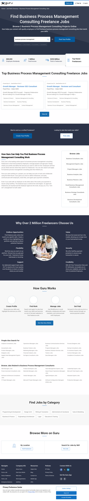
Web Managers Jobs (6, 368)
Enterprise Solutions (6, 482)
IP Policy (47, 469)
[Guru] (7, 3)
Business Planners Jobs (74, 180)
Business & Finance (9, 416)
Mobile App (34, 478)
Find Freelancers (26, 448)
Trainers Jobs (49, 353)
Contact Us (34, 475)
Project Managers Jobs (74, 169)
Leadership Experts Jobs (74, 368)
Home (3, 8)
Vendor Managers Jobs (29, 375)
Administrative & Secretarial (60, 412)
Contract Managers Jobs (74, 353)
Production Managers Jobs (74, 380)
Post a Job (69, 3)
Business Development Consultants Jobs (75, 200)
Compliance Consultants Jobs (75, 355)
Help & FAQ (34, 469)
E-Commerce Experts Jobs (74, 350)
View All (44, 114)
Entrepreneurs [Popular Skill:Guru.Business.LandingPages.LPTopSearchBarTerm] (18, 44)
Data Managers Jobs (51, 355)
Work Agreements (21, 478)
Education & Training (51, 416)
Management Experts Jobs (74, 164)
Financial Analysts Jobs (29, 353)
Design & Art (28, 412)
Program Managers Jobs (52, 348)
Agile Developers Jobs (51, 375)
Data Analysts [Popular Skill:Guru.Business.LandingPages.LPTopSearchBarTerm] (26, 44)
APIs (32, 482)
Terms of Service (49, 475)
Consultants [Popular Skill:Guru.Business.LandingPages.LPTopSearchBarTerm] (43, 44)
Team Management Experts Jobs (54, 368)
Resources (34, 466)
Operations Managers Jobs (30, 343)
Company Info (21, 466)
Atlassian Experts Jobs (73, 375)
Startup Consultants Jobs (74, 348)
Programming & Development (12, 412)
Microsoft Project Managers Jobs (32, 380)
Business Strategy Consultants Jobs (74, 193)
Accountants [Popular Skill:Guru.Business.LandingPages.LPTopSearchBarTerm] (35, 44)
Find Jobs (66, 136)
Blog (32, 472)
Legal (39, 416)
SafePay (18, 482)
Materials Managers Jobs (30, 371)
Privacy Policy (49, 472)
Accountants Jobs (6, 348)
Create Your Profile (22, 136)
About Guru (19, 469)
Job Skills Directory (12, 8)
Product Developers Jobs (30, 368)
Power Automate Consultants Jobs (10, 371)
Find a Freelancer (6, 475)
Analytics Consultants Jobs (8, 343)
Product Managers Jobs (7, 350)
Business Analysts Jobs (74, 174)
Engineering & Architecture (26, 416)
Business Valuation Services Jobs (54, 350)
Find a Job (4, 478)
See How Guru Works (44, 323)
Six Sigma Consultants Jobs (30, 355)
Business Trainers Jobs (29, 348)
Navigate (4, 466)
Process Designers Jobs (73, 343)
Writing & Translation (41, 412)
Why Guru (18, 475)
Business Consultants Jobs (74, 158)
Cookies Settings (66, 488)
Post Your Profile (64, 39)
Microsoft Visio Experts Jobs (75, 371)
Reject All (66, 493)
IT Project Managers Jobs (8, 380)
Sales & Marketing (78, 412)
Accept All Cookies (66, 497)
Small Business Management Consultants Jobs (75, 186)
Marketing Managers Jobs (30, 350)
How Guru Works (20, 472)
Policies (48, 466)
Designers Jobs (5, 353)
